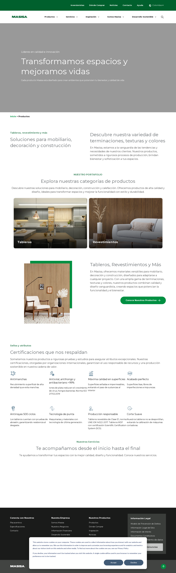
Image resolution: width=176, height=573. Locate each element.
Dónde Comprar (97, 5)
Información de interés (141, 532)
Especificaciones (17, 527)
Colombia (156, 5)
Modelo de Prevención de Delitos (146, 524)
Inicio (13, 116)
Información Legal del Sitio (143, 528)
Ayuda (140, 5)
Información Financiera (61, 531)
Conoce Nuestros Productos (143, 300)
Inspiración (91, 17)
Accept (113, 562)
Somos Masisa (114, 17)
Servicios (70, 17)
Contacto (127, 5)
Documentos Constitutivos (143, 536)
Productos (50, 17)
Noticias (114, 5)
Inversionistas (77, 5)
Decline (134, 562)
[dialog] (88, 553)
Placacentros (16, 523)
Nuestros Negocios (60, 527)
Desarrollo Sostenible (142, 17)
